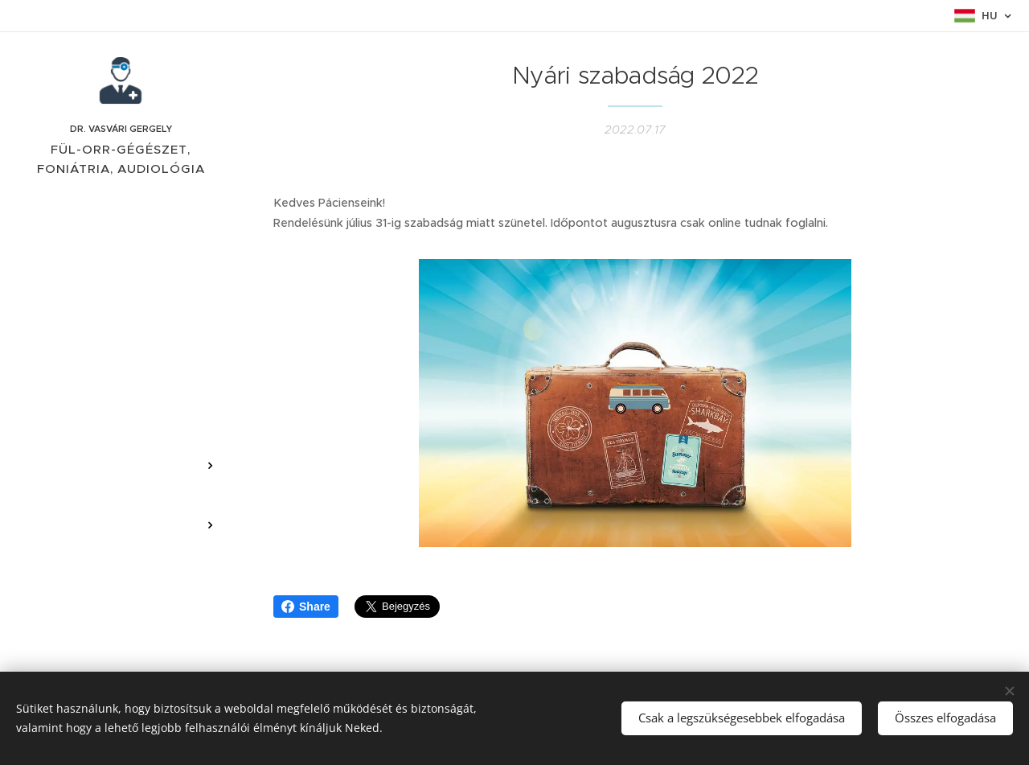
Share (305, 606)
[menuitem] (120, 299)
